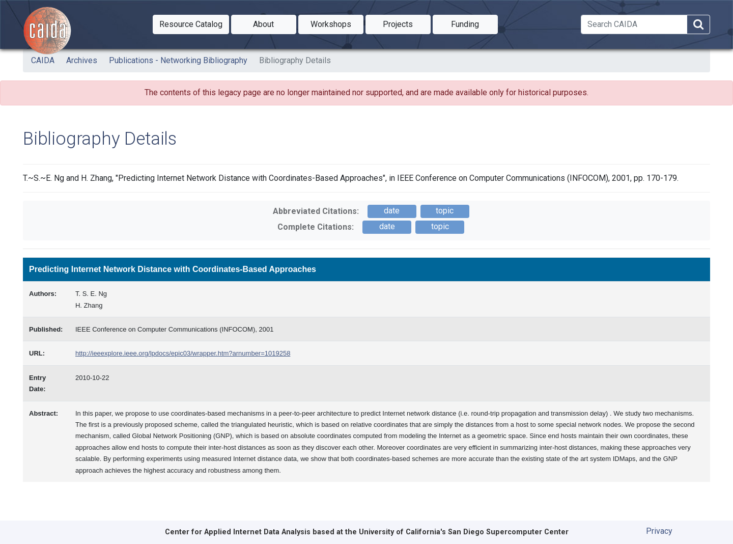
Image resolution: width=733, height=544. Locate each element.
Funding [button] (474, 23)
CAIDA (42, 60)
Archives (81, 60)
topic (445, 210)
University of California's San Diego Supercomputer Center (464, 532)
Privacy (659, 531)
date (392, 210)
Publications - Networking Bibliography (178, 60)
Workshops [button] (337, 23)
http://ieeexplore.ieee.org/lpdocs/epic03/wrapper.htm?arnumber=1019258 (182, 353)
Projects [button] (407, 23)
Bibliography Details (295, 60)
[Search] (634, 24)
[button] (191, 24)
